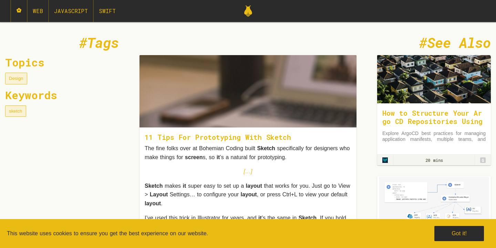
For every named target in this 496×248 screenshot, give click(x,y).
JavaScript (71, 10)
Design (16, 78)
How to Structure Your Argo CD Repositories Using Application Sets (432, 121)
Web (38, 10)
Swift (107, 10)
